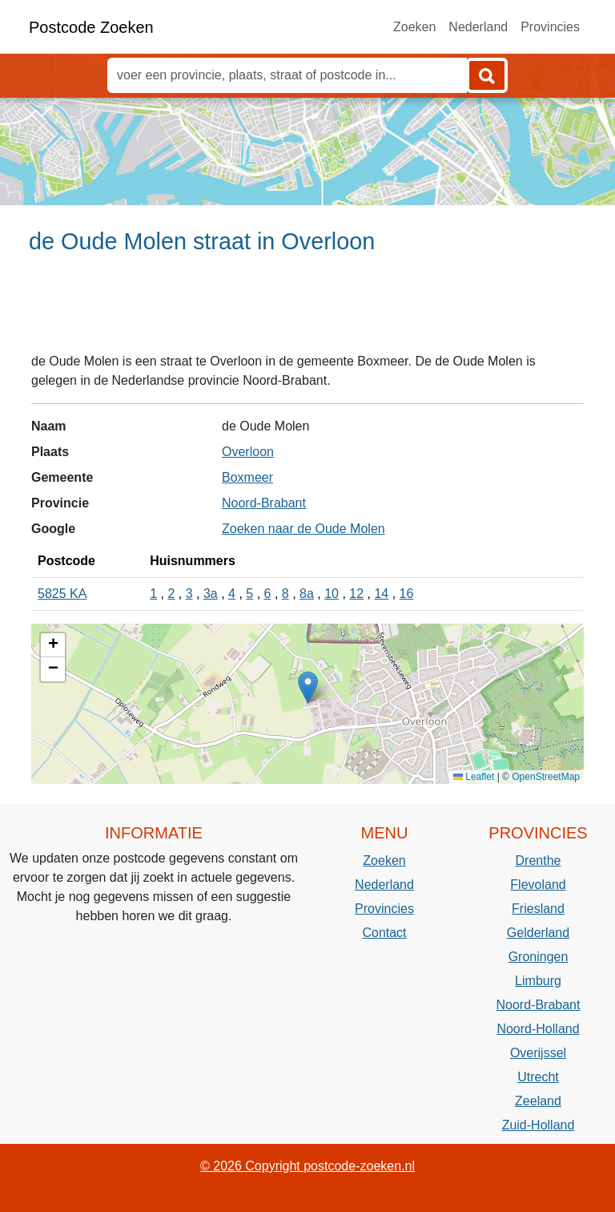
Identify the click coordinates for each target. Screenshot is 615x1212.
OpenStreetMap (546, 776)
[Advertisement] (307, 310)
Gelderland (538, 932)
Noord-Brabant (264, 503)
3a (210, 593)
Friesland (538, 908)
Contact (384, 932)
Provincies (550, 27)
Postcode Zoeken (91, 27)
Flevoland (537, 884)
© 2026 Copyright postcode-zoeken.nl (307, 1166)
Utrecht (538, 1077)
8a (306, 593)
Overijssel (538, 1053)
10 (331, 593)
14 (381, 593)
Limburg (538, 981)
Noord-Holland (537, 1029)
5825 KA (62, 593)
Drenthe (538, 860)
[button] (308, 687)
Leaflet (473, 776)
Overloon (248, 452)
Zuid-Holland (538, 1125)
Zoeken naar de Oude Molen (303, 528)
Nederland (478, 27)
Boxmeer (247, 477)
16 (407, 593)
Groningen (538, 957)
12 (356, 593)
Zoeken (414, 27)
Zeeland (538, 1101)
